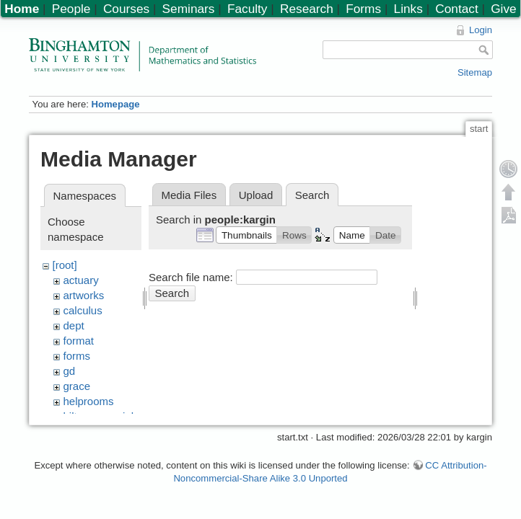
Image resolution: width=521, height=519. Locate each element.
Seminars (188, 8)
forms (77, 356)
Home (21, 8)
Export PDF (508, 214)
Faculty (247, 8)
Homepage (115, 104)
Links (408, 8)
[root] (65, 265)
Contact (456, 8)
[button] (246, 235)
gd (70, 371)
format (79, 340)
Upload (256, 195)
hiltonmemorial (99, 416)
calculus (83, 310)
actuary (81, 280)
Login (480, 30)
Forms (363, 8)
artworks (84, 295)
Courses (126, 8)
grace (77, 386)
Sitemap (474, 72)
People (71, 8)
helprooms (89, 401)
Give (503, 8)
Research (306, 8)
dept (74, 325)
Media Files (189, 195)
